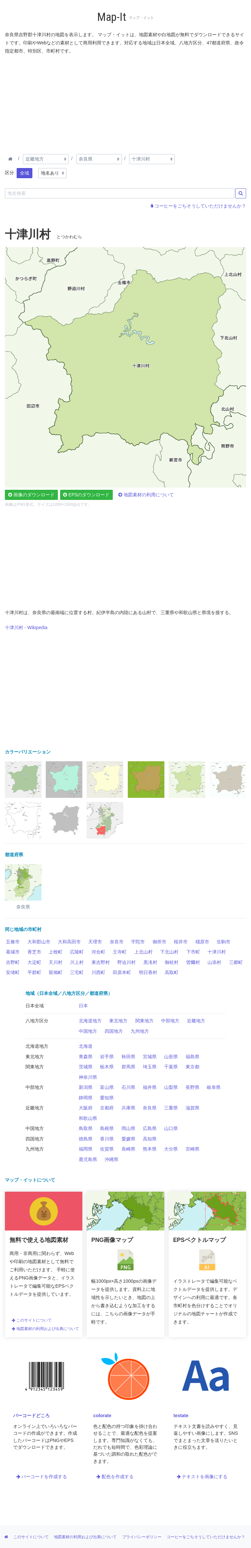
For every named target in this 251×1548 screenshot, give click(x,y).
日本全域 (34, 1005)
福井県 (150, 1087)
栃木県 (107, 1066)
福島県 (192, 1056)
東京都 (192, 1066)
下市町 (193, 951)
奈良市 (117, 941)
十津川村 (217, 951)
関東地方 (144, 1020)
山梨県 (171, 1087)
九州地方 (140, 1031)
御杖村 (171, 962)
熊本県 (150, 1149)
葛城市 (13, 951)
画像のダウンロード (31, 494)
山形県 (171, 1056)
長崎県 (128, 1149)
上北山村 (143, 951)
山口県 (171, 1128)
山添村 (214, 962)
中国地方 (88, 1031)
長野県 (192, 1087)
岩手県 (107, 1056)
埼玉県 (150, 1066)
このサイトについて (32, 1320)
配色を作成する (115, 1476)
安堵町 (13, 972)
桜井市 (181, 941)
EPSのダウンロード (86, 494)
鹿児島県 (88, 1159)
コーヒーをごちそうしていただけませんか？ (198, 206)
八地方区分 (36, 1020)
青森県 (85, 1056)
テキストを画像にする (202, 1476)
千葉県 (171, 1066)
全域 (24, 173)
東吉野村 (101, 962)
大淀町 (34, 962)
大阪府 (85, 1107)
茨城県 (85, 1066)
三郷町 (236, 962)
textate (181, 1415)
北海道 (85, 1046)
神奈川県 (88, 1077)
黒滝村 (150, 962)
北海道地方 (90, 1020)
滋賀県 (192, 1107)
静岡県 (85, 1097)
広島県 (150, 1128)
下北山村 (169, 951)
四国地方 (114, 1031)
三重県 (171, 1107)
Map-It (111, 17)
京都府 (107, 1107)
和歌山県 (88, 1118)
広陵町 (77, 951)
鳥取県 (85, 1128)
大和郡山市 (38, 941)
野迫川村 (126, 962)
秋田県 (128, 1056)
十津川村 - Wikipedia (26, 627)
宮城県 (150, 1056)
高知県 (150, 1138)
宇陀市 (138, 941)
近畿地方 (196, 1020)
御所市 (159, 941)
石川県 (128, 1087)
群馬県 (128, 1066)
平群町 (34, 972)
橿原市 (202, 941)
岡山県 (128, 1128)
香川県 (107, 1138)
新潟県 (85, 1087)
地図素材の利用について (146, 494)
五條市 (13, 941)
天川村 (55, 962)
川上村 (77, 962)
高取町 (171, 972)
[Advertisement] (125, 103)
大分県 (171, 1149)
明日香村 (148, 972)
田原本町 (122, 972)
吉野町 (13, 962)
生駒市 (223, 941)
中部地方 (170, 1020)
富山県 (107, 1087)
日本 (83, 1005)
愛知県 (107, 1097)
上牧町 (55, 951)
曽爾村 (193, 962)
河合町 (98, 951)
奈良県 (150, 1107)
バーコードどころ (31, 1415)
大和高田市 (69, 941)
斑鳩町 (55, 972)
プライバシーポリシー (141, 1537)
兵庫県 (128, 1107)
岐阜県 (214, 1087)
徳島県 (85, 1138)
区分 (9, 172)
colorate (102, 1415)
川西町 (98, 972)
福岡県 (85, 1149)
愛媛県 (128, 1138)
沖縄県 (111, 1159)
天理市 (95, 941)
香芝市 (34, 951)
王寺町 (119, 951)
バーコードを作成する (41, 1476)
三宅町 (77, 972)
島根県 (107, 1128)
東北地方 (118, 1020)
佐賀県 (107, 1149)
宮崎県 (192, 1149)
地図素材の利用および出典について (45, 1328)
